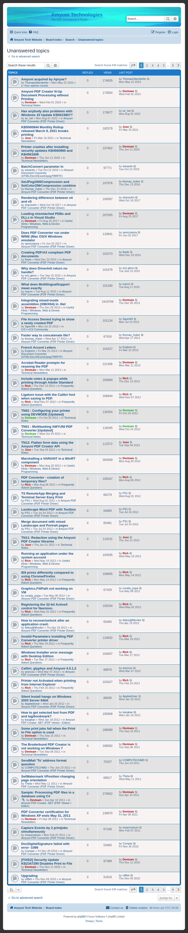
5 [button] (164, 65)
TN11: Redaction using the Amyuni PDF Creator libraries (48, 539)
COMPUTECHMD (36, 767)
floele (28, 259)
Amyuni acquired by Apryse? (44, 79)
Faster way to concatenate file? (45, 335)
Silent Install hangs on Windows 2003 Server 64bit (46, 698)
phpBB (81, 916)
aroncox (30, 671)
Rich (28, 385)
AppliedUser (32, 703)
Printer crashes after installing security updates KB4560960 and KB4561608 (47, 150)
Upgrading (29, 876)
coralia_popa (33, 595)
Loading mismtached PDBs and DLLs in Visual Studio (46, 215)
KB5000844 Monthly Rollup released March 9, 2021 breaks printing (45, 130)
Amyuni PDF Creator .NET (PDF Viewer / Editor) (48, 721)
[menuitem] (33, 32)
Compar (30, 850)
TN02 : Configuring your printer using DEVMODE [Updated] (45, 412)
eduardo (30, 169)
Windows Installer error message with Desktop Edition (47, 654)
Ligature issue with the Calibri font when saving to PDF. (48, 396)
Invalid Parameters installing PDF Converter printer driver (47, 638)
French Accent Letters (38, 347)
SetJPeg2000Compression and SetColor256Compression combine (48, 183)
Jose (28, 137)
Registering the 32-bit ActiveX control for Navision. (44, 606)
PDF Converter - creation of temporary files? (42, 479)
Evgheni (30, 350)
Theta (28, 783)
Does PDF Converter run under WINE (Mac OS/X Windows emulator (45, 236)
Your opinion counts (36, 85)
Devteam (30, 102)
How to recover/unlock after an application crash (45, 622)
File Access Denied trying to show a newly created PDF (48, 321)
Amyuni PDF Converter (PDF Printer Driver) (47, 120)
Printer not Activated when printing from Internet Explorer (48, 682)
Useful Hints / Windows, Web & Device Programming (47, 223)
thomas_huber (33, 188)
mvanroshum (33, 834)
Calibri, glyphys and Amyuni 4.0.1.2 (48, 668)
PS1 (27, 500)
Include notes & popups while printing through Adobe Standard (47, 380)
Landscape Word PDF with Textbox (48, 509)
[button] (133, 65)
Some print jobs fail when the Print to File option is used (48, 730)
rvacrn (29, 291)
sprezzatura (32, 243)
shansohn (31, 204)
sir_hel (29, 118)
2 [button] (147, 65)
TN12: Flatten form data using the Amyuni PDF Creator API (47, 444)
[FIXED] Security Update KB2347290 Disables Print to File (46, 861)
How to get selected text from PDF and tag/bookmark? (48, 714)
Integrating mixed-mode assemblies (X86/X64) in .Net (43, 302)
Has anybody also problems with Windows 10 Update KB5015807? (47, 113)
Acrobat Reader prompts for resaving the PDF (43, 364)
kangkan (30, 719)
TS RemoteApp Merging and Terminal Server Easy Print (43, 495)
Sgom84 (30, 326)
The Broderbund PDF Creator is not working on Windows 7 (46, 746)
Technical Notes (31, 105)
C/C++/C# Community (34, 329)
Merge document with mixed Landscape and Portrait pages (44, 523)
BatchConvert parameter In (42, 166)
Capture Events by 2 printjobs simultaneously (44, 829)
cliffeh (28, 879)
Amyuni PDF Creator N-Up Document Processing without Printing (45, 95)
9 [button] (173, 65)
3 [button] (152, 65)
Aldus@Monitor (34, 627)
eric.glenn (31, 275)
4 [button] (158, 65)
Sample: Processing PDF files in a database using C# (47, 794)
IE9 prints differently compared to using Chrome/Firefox (47, 574)
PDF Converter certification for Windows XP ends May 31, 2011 (46, 813)
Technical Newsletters (34, 160)
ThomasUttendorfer (37, 82)
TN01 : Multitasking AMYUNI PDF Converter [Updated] (47, 428)
